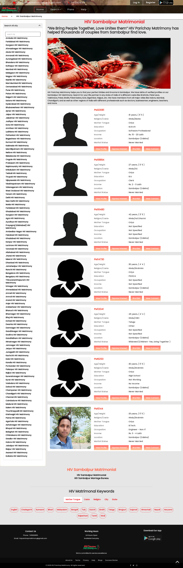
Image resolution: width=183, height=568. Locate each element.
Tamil (94, 515)
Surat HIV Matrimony (15, 379)
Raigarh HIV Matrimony (16, 97)
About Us (68, 560)
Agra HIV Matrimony (15, 218)
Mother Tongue (73, 499)
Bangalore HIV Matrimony (18, 273)
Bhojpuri (122, 509)
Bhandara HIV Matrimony (17, 62)
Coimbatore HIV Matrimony (19, 400)
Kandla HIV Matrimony (16, 362)
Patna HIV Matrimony (16, 418)
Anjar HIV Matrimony (15, 303)
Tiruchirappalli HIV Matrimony (19, 411)
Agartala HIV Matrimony (17, 421)
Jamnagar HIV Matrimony (18, 345)
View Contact (152, 152)
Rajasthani (83, 515)
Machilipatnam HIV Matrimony (20, 149)
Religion (97, 499)
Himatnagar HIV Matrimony (18, 341)
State (114, 499)
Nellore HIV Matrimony (16, 152)
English (14, 509)
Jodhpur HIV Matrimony (17, 121)
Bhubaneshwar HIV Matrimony (20, 107)
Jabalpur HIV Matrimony (17, 445)
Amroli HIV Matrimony (16, 296)
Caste (87, 499)
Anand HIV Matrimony (16, 300)
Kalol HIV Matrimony (15, 359)
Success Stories (111, 560)
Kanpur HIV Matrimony (16, 242)
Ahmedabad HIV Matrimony (19, 289)
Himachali (145, 509)
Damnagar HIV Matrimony (18, 327)
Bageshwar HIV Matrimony (18, 138)
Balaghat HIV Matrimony (17, 431)
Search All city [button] (11, 25)
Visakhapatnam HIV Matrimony (20, 183)
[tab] (22, 25)
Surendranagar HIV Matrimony (20, 376)
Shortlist (136, 152)
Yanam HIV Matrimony (16, 194)
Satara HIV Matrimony (16, 100)
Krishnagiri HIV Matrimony (18, 414)
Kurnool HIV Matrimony (16, 142)
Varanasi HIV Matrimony (17, 248)
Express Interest (119, 152)
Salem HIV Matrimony (16, 407)
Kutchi (92, 509)
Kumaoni (40, 509)
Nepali (157, 509)
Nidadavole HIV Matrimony (18, 156)
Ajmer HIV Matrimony (16, 111)
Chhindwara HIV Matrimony (18, 435)
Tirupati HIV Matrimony (16, 176)
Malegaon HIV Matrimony (17, 72)
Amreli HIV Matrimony (16, 293)
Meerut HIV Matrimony (16, 259)
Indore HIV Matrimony (16, 442)
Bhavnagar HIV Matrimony (18, 314)
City (106, 499)
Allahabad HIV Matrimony (18, 252)
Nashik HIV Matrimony (16, 79)
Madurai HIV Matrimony (17, 404)
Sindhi (102, 509)
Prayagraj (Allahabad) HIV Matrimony (18, 226)
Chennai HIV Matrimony (17, 397)
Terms (77, 560)
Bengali (74, 509)
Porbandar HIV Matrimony (18, 366)
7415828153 (76, 2)
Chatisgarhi (26, 509)
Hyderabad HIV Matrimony (18, 104)
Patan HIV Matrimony (16, 93)
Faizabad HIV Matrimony (17, 235)
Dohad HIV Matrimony (16, 321)
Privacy (86, 560)
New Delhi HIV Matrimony (17, 201)
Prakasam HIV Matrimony (18, 163)
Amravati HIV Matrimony (17, 55)
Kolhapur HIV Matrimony (17, 66)
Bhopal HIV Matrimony (16, 428)
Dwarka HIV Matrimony (16, 324)
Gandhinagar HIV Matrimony (19, 331)
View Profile (101, 152)
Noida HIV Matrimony (15, 204)
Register (150, 2)
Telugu (111, 509)
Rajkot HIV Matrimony (16, 372)
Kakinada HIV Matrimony (17, 145)
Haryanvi (168, 509)
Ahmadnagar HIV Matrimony (19, 48)
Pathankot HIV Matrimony (18, 135)
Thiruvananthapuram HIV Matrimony (17, 281)
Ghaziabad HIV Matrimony (18, 211)
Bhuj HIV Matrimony (15, 317)
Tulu (84, 509)
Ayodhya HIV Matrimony (17, 221)
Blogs (100, 560)
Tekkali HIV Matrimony (16, 173)
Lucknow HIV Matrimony (17, 245)
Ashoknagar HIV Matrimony (18, 424)
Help (84, 9)
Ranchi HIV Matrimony (16, 269)
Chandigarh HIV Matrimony (18, 393)
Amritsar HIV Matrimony (17, 128)
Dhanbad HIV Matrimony (17, 262)
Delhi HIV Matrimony (15, 197)
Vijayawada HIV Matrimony (18, 180)
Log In (136, 2)
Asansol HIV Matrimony (16, 452)
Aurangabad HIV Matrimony (19, 59)
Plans (70, 9)
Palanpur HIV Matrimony (17, 369)
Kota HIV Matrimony (15, 124)
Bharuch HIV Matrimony (17, 310)
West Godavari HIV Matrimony (20, 190)
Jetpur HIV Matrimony (16, 348)
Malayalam (62, 509)
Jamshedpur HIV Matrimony (19, 266)
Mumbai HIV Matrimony (17, 69)
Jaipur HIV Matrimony (16, 114)
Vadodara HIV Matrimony (17, 383)
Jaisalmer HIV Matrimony (17, 118)
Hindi (103, 515)
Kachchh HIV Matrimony (17, 355)
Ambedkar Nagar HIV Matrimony (21, 231)
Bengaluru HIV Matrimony (18, 276)
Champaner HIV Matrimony (19, 390)
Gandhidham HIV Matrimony (19, 338)
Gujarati (133, 509)
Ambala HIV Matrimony (16, 38)
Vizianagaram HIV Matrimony (19, 187)
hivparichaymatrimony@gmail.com (37, 2)
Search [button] (56, 9)
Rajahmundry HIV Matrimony (19, 166)
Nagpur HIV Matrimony (16, 76)
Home (40, 9)
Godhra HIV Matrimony (16, 334)
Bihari (50, 509)
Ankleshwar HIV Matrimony (18, 307)
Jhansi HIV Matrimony (16, 255)
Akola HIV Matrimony (15, 52)
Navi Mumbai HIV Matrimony (19, 83)
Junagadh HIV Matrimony (17, 352)
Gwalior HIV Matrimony (16, 438)
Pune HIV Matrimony (15, 90)
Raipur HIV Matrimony (16, 449)
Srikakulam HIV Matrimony (18, 169)
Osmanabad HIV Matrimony (19, 86)
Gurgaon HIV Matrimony (17, 45)
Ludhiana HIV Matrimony (17, 131)
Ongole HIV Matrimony (16, 159)
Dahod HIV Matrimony (16, 386)
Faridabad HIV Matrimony (18, 41)
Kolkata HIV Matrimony (16, 456)
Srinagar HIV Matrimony (17, 286)
